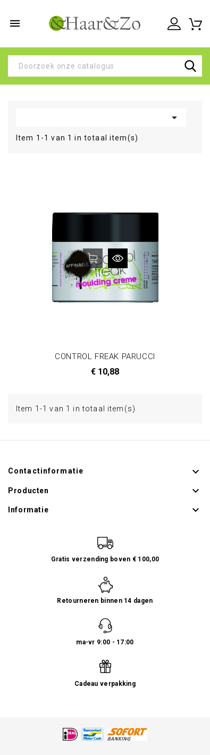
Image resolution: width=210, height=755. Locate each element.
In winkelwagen (93, 258)
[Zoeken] (105, 66)
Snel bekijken (118, 258)
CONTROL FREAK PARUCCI (105, 356)
